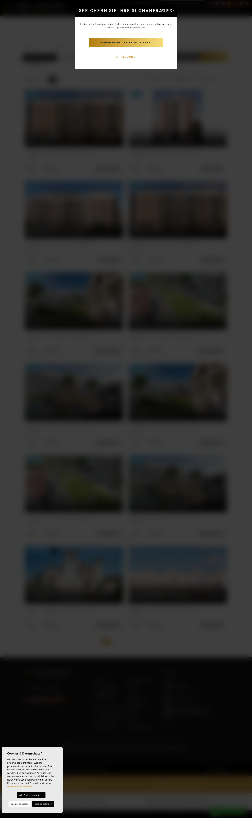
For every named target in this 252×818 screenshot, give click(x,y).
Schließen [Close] (165, 10)
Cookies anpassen (19, 803)
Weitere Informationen (19, 786)
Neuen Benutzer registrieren (126, 42)
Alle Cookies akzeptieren (31, 795)
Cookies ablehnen (43, 803)
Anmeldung (126, 56)
